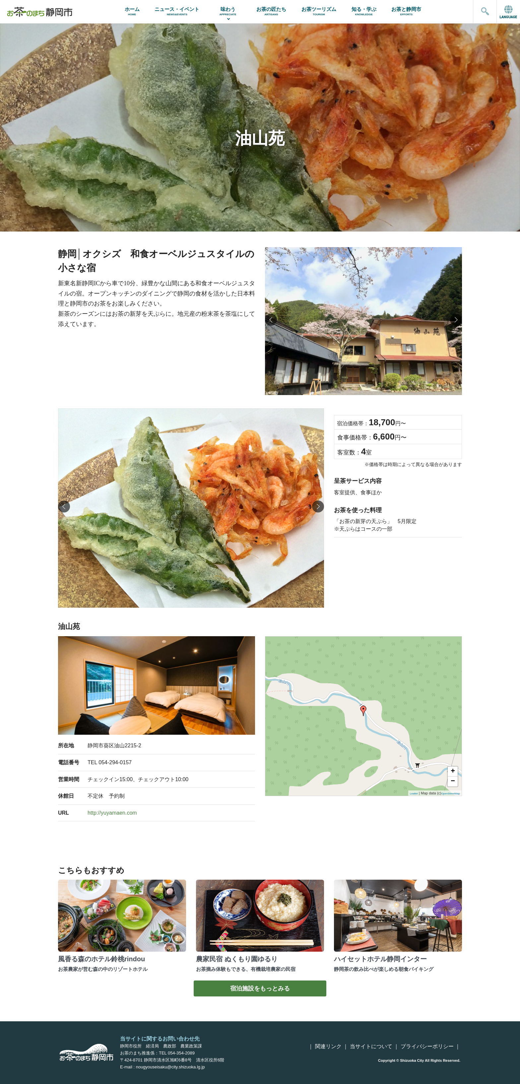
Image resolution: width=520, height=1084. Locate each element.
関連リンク (328, 1046)
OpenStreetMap (450, 793)
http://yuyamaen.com (112, 813)
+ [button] (453, 772)
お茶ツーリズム (319, 11)
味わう (228, 11)
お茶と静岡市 (406, 11)
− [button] (453, 781)
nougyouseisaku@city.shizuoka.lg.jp (170, 1066)
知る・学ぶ (364, 11)
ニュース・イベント (177, 11)
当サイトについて (371, 1046)
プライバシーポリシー (427, 1046)
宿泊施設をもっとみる (260, 988)
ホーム (132, 11)
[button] (456, 320)
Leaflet (414, 793)
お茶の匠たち (271, 11)
